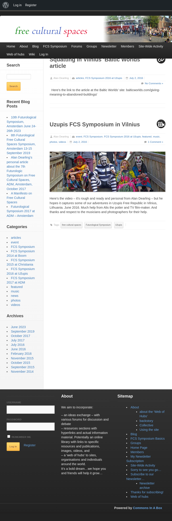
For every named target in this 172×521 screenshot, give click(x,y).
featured (146, 136)
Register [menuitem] (30, 5)
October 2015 (20, 362)
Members (137, 452)
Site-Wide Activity (143, 465)
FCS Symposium (93, 136)
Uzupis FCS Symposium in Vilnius (95, 124)
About (135, 407)
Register (30, 445)
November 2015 (22, 358)
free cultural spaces (71, 225)
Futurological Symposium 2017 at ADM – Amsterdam (21, 211)
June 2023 (18, 327)
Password (14, 419)
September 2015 (22, 367)
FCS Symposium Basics (148, 438)
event (79, 136)
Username (14, 402)
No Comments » (154, 83)
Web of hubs (140, 496)
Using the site (149, 429)
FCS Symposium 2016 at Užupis (103, 78)
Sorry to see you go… (146, 470)
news (14, 296)
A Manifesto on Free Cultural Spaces (19, 198)
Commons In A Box (147, 508)
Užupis (118, 225)
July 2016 (18, 345)
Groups (136, 443)
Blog (134, 434)
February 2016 (21, 353)
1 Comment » (155, 142)
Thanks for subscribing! (147, 492)
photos (53, 142)
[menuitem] (5, 5)
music (156, 136)
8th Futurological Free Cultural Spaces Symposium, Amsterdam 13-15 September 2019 (21, 144)
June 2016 (18, 349)
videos (62, 142)
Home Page (139, 447)
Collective (146, 425)
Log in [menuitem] (17, 5)
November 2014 (22, 371)
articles (80, 78)
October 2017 (20, 336)
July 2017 (18, 340)
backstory (146, 421)
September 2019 (22, 331)
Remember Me (19, 436)
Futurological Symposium (98, 225)
